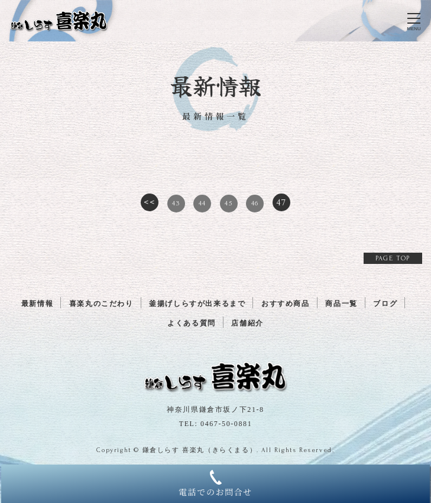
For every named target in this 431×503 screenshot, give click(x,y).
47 (281, 202)
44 (202, 203)
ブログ (385, 303)
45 (228, 203)
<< (149, 202)
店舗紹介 (247, 323)
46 (255, 203)
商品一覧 (341, 303)
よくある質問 (191, 323)
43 (176, 203)
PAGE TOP (392, 258)
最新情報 (37, 303)
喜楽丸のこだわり (101, 303)
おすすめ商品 (285, 303)
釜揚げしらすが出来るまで (197, 303)
